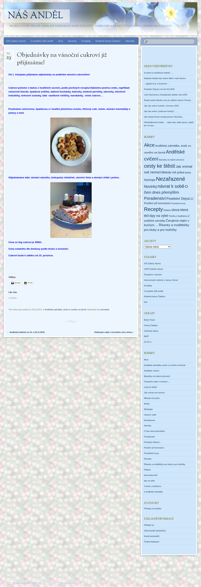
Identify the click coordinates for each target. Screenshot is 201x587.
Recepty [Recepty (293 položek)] (153, 209)
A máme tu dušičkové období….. (158, 73)
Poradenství (149, 437)
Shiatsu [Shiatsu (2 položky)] (167, 210)
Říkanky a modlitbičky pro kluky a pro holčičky (164, 464)
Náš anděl (35, 16)
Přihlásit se (149, 525)
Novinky (72, 41)
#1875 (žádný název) (153, 269)
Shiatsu (147, 470)
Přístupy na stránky (152, 508)
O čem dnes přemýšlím (154, 431)
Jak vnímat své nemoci (154, 393)
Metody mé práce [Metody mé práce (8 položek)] (173, 172)
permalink (104, 309)
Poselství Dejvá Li (152, 442)
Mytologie (148, 409)
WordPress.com (67, 583)
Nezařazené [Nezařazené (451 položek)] (170, 179)
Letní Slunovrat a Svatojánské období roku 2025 (165, 95)
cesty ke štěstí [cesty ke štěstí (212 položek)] (159, 166)
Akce (60, 41)
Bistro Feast (149, 320)
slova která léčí (150, 475)
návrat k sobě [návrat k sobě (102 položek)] (171, 186)
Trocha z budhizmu (152, 486)
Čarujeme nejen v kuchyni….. (157, 381)
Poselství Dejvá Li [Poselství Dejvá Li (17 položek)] (180, 198)
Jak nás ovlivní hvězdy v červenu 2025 (161, 106)
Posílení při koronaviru (154, 448)
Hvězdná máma (151, 331)
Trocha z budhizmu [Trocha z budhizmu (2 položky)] (178, 216)
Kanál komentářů (151, 536)
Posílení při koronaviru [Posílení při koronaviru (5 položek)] (157, 203)
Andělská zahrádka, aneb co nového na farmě (65, 309)
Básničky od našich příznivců (157, 376)
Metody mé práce (152, 398)
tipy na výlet (149, 481)
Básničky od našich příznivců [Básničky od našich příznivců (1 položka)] (171, 160)
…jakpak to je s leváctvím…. (157, 84)
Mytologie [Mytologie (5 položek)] (149, 179)
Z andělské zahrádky (153, 492)
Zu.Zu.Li (147, 342)
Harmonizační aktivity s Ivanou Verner (161, 280)
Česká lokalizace (151, 542)
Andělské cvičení (151, 371)
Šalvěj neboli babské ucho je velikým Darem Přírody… (168, 100)
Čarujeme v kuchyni (153, 274)
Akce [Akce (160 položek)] (149, 145)
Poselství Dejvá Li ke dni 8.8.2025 (159, 89)
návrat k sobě (150, 415)
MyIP (146, 336)
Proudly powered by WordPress (26, 583)
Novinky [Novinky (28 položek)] (150, 186)
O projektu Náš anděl (42, 41)
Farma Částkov (151, 325)
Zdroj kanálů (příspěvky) (155, 531)
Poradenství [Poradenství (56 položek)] (155, 198)
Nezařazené (149, 420)
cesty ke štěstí (150, 387)
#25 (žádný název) (16, 41)
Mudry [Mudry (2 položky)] (188, 172)
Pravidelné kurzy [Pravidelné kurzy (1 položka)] (178, 203)
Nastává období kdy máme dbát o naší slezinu (165, 78)
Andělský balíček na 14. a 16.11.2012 (26, 332)
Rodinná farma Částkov (108, 41)
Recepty (147, 459)
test (145, 302)
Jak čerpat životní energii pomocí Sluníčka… (164, 117)
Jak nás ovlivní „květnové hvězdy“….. (161, 111)
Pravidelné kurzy (151, 453)
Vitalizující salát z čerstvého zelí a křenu (114, 332)
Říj (8, 54)
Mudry (147, 404)
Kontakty (86, 41)
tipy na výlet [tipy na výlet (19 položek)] (159, 216)
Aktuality (129, 41)
